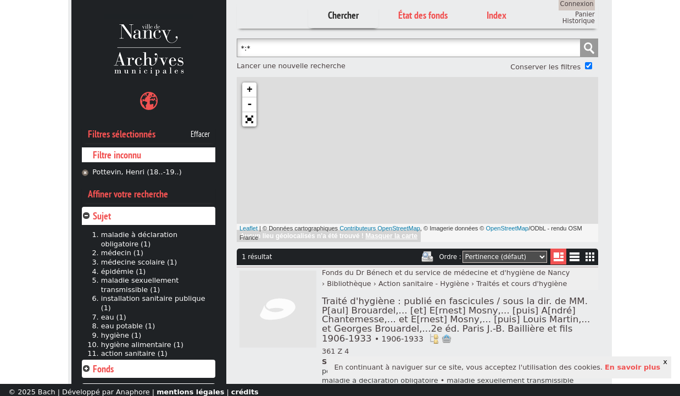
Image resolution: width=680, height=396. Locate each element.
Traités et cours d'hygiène (521, 283)
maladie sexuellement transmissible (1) (140, 285)
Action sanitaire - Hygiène (423, 283)
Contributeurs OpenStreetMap (379, 228)
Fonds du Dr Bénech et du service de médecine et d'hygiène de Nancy (446, 272)
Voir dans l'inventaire (434, 339)
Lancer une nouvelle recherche (291, 66)
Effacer (200, 134)
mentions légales (190, 392)
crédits (245, 392)
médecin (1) (122, 253)
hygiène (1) (121, 335)
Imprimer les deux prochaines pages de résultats (427, 256)
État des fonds (423, 15)
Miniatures (590, 257)
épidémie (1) (123, 271)
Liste (558, 257)
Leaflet (248, 228)
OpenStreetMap (507, 228)
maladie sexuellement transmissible (510, 380)
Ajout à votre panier (447, 339)
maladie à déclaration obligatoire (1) (139, 239)
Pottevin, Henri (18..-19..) (136, 172)
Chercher (343, 15)
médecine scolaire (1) (139, 262)
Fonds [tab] (98, 368)
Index (496, 15)
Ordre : (450, 257)
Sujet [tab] (96, 216)
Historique (578, 21)
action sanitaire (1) (134, 353)
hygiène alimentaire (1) (142, 344)
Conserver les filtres (545, 67)
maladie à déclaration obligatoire (380, 380)
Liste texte (574, 259)
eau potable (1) (128, 326)
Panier (585, 14)
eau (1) (113, 317)
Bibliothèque (349, 283)
